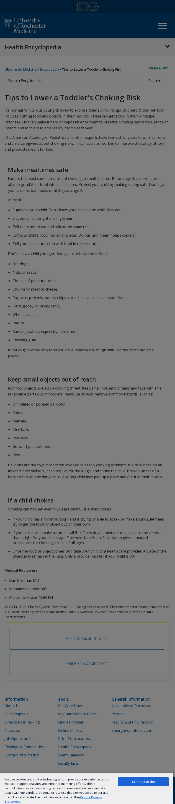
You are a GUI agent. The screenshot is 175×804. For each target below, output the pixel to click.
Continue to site (143, 782)
